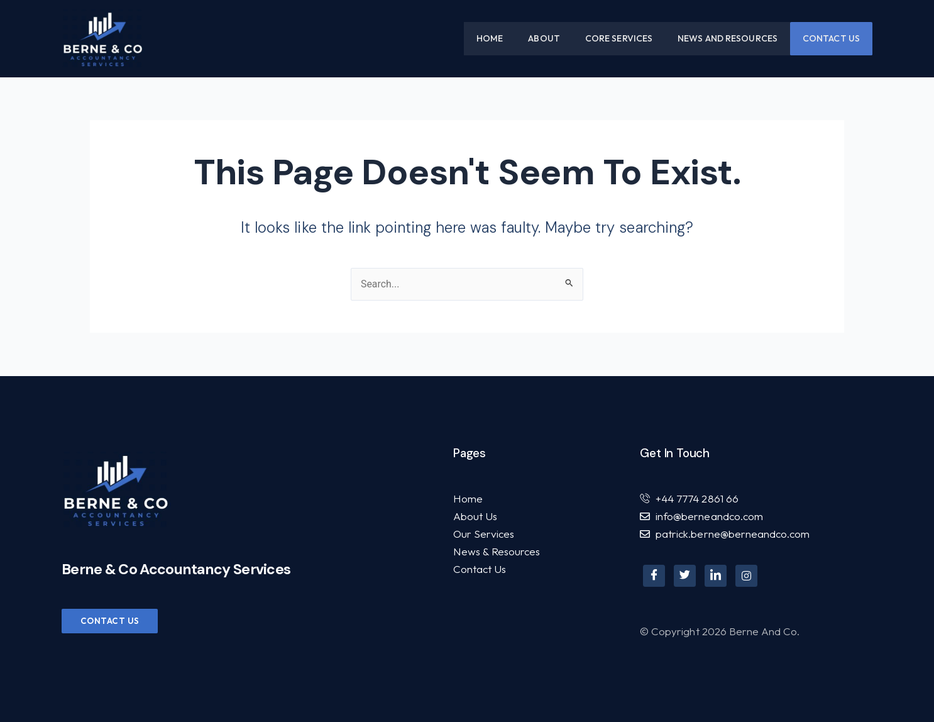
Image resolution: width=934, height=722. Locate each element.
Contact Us (831, 38)
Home (489, 38)
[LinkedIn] (716, 576)
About (544, 38)
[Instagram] (746, 576)
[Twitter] (685, 576)
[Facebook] (654, 576)
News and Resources (727, 38)
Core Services (618, 38)
